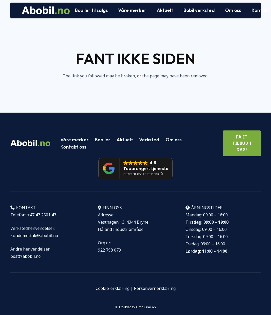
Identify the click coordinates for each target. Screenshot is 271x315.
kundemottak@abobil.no (34, 235)
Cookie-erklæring (113, 288)
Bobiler (102, 140)
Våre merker (74, 140)
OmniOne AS (146, 307)
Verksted (149, 140)
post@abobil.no (25, 256)
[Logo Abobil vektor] (46, 10)
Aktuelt (125, 140)
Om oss (174, 140)
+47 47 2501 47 (41, 215)
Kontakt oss (73, 147)
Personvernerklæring (155, 288)
